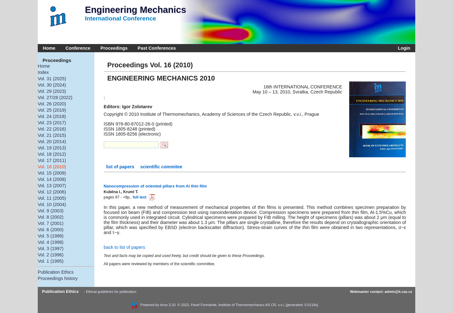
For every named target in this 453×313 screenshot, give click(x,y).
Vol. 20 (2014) (52, 141)
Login (402, 48)
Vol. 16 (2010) (52, 166)
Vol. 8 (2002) (51, 217)
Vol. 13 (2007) (52, 185)
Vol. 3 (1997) (51, 248)
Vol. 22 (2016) (52, 128)
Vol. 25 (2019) (52, 110)
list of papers (121, 166)
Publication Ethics (56, 272)
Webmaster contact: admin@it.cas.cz (381, 291)
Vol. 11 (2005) (52, 198)
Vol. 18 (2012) (52, 154)
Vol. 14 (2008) (52, 179)
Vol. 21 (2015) (52, 135)
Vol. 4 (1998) (51, 242)
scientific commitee (161, 166)
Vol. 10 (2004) (52, 204)
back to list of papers (124, 247)
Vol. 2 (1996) (51, 254)
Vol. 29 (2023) (52, 91)
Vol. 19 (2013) (52, 147)
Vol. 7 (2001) (51, 223)
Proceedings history (58, 278)
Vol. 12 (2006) (52, 191)
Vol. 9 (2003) (51, 210)
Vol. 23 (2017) (52, 122)
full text (143, 197)
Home (49, 48)
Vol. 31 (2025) (52, 78)
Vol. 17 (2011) (52, 160)
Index (43, 72)
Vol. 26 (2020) (52, 103)
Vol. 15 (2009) (52, 173)
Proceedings (113, 48)
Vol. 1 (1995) (51, 261)
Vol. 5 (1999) (51, 235)
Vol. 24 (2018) (52, 116)
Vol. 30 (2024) (52, 84)
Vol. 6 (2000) (51, 229)
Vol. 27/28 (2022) (55, 97)
